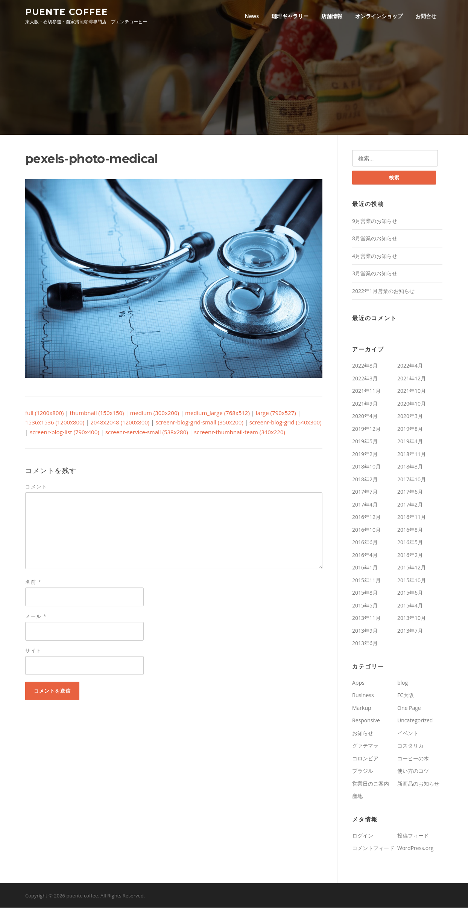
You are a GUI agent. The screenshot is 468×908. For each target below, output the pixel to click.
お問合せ (425, 16)
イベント (407, 733)
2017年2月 (410, 504)
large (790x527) (276, 413)
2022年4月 (410, 366)
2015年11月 (366, 580)
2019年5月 (365, 442)
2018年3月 (410, 467)
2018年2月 (365, 479)
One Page (409, 708)
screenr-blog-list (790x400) (64, 432)
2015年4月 (410, 605)
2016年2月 (410, 555)
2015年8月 (365, 593)
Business (363, 695)
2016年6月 (365, 542)
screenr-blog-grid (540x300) (285, 423)
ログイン (362, 835)
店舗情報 (331, 16)
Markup (361, 708)
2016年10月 (366, 530)
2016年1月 (365, 568)
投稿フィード (413, 835)
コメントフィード (373, 848)
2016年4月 (365, 555)
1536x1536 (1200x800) (54, 423)
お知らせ (362, 733)
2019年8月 (410, 429)
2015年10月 (411, 580)
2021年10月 (411, 391)
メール (36, 616)
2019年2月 (365, 454)
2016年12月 (366, 517)
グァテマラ (365, 746)
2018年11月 (411, 454)
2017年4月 (365, 504)
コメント (36, 487)
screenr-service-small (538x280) (146, 432)
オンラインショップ (379, 16)
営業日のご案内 (370, 783)
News (252, 16)
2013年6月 (365, 643)
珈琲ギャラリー (290, 16)
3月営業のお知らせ (374, 274)
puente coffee (66, 11)
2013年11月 (366, 618)
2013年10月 (411, 618)
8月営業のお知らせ (374, 239)
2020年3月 (410, 416)
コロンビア (365, 758)
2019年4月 (410, 442)
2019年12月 (366, 429)
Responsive (366, 721)
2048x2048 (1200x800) (119, 423)
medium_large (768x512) (217, 413)
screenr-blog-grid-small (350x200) (199, 423)
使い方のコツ (413, 771)
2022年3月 (365, 378)
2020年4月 (365, 416)
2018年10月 (366, 467)
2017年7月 (365, 492)
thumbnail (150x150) (97, 413)
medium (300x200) (154, 413)
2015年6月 (410, 593)
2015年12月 (411, 568)
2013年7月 (410, 631)
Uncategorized (415, 721)
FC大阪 (405, 695)
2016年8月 (410, 530)
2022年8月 (365, 366)
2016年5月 (410, 542)
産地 (357, 796)
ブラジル (362, 771)
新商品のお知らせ (418, 783)
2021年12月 (411, 378)
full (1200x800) (44, 413)
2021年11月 (366, 391)
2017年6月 (410, 492)
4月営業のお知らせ (374, 256)
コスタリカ (410, 746)
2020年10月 (411, 403)
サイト (33, 650)
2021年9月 (365, 403)
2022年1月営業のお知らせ (383, 291)
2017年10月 (411, 479)
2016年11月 (411, 517)
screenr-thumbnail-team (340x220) (239, 432)
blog (402, 683)
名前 (33, 582)
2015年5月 (365, 605)
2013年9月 (365, 631)
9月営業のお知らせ (374, 221)
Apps (358, 683)
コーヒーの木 (413, 758)
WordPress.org (415, 848)
